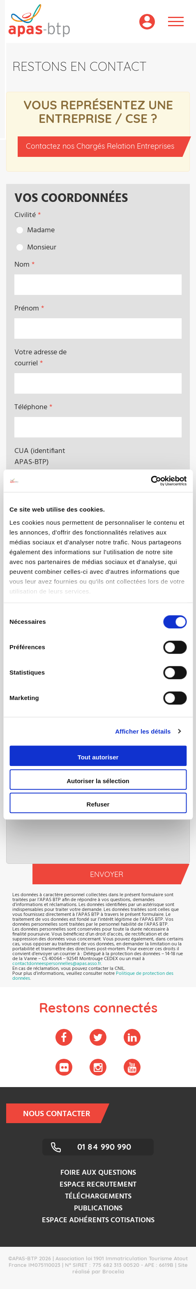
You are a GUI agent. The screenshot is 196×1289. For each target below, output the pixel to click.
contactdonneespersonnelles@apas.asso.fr (56, 964)
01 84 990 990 (104, 1147)
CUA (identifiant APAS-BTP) (39, 457)
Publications (98, 1208)
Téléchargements (98, 1197)
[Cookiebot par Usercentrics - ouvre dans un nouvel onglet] (151, 481)
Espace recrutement (98, 1185)
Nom (22, 264)
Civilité (25, 215)
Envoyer (135, 874)
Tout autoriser (98, 757)
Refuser (98, 804)
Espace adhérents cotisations (98, 1220)
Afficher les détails (143, 731)
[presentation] (98, 839)
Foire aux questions (98, 1173)
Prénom (26, 308)
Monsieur (41, 247)
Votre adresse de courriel (40, 358)
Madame (41, 230)
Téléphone (30, 407)
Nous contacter (62, 1113)
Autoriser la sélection (98, 780)
